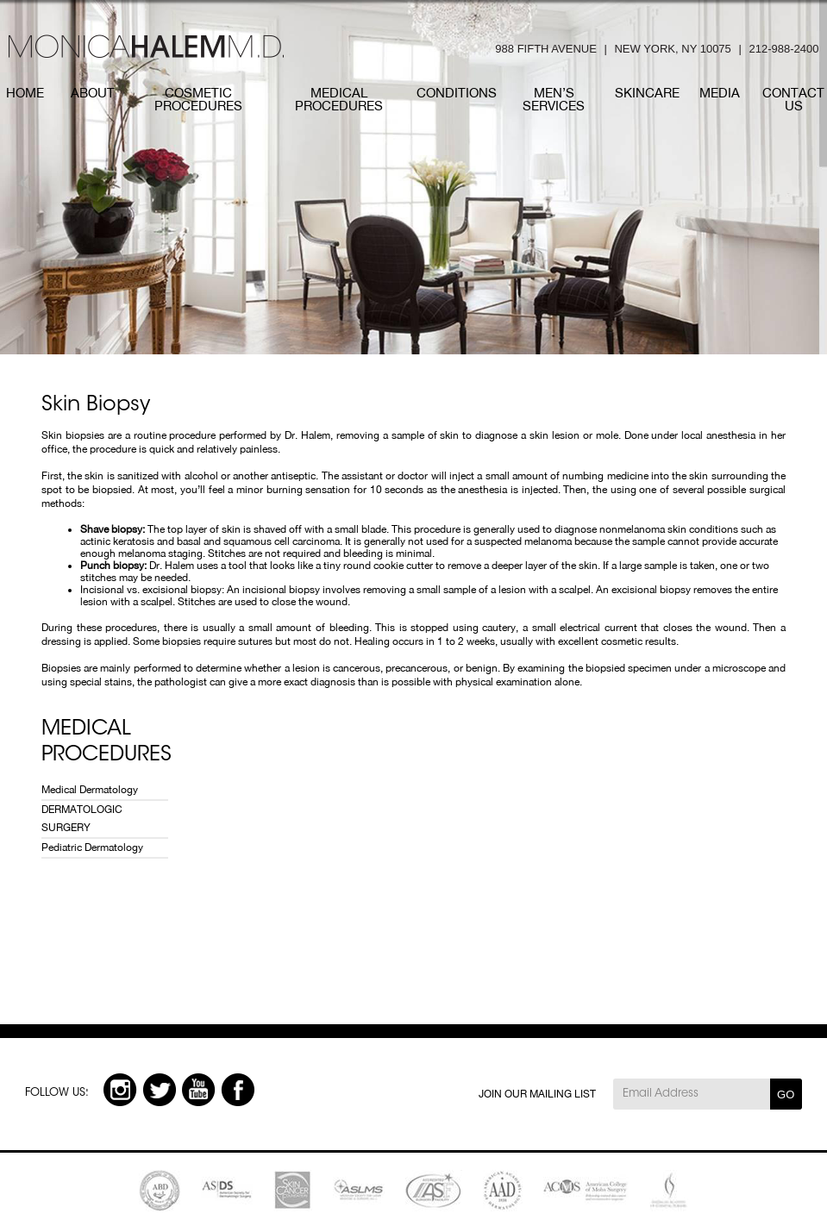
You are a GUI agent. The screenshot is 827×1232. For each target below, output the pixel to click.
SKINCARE (647, 92)
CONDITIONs (457, 92)
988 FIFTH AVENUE (546, 48)
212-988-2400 (783, 48)
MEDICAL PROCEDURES (339, 99)
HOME (25, 92)
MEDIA (719, 92)
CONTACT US (793, 99)
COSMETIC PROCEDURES (198, 99)
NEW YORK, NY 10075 (672, 48)
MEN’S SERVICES (554, 99)
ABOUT (93, 92)
